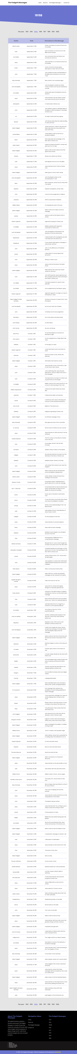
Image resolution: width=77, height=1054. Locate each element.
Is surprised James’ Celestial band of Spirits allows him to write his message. (55, 482)
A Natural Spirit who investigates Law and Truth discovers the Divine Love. (56, 237)
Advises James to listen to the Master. (55, 449)
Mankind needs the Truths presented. (55, 866)
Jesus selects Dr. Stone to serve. (53, 888)
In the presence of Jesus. (51, 812)
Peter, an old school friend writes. (54, 569)
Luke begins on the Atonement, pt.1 (54, 995)
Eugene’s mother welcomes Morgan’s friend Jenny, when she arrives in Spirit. (55, 719)
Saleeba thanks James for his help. (54, 460)
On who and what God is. (51, 741)
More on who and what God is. (53, 747)
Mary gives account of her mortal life (55, 422)
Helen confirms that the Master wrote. (55, 828)
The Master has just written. (52, 801)
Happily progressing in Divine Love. (54, 411)
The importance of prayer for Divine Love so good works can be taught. (56, 378)
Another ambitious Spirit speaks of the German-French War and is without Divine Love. (55, 616)
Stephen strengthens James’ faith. (54, 189)
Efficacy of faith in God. (51, 259)
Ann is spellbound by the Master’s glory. (55, 288)
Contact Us (66, 2)
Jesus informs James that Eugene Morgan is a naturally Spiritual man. (54, 586)
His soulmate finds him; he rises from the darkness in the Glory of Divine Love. (55, 455)
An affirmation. (49, 323)
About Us (45, 2)
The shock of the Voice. (51, 850)
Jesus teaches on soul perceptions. (54, 522)
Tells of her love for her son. (52, 580)
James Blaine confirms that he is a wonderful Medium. (54, 134)
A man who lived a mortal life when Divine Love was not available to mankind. (56, 500)
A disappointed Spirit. (50, 678)
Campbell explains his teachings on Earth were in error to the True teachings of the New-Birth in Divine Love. (56, 550)
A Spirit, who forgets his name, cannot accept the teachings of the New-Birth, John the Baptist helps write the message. (55, 630)
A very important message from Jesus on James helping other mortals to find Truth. (56, 697)
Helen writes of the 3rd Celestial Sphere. (55, 977)
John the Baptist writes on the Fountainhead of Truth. (53, 178)
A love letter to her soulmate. (53, 954)
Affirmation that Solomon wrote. (53, 361)
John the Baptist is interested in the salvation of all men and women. (54, 232)
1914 (27, 32)
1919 (53, 32)
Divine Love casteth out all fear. (53, 156)
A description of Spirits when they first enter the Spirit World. (55, 932)
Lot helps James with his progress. (54, 116)
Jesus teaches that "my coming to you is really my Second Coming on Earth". (56, 806)
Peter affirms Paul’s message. (53, 527)
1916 (40, 32)
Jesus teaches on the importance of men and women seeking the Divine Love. (56, 982)
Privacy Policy (13, 1046)
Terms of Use (13, 1045)
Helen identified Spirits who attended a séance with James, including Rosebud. (55, 683)
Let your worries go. (50, 328)
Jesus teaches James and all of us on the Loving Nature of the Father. (56, 795)
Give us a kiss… (48, 856)
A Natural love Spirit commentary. (54, 395)
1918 (49, 32)
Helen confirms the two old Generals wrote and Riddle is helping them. (55, 471)
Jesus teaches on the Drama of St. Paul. (55, 845)
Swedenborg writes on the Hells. (53, 899)
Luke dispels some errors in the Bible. (55, 161)
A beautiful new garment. (51, 926)
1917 (44, 32)
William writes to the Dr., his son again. (55, 774)
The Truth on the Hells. (51, 910)
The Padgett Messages (55, 2)
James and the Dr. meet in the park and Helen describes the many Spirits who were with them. (55, 128)
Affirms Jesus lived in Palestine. (53, 199)
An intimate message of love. (52, 417)
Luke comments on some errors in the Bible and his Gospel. (55, 51)
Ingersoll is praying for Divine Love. (54, 221)
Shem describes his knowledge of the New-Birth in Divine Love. (55, 139)
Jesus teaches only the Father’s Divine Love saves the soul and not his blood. (55, 98)
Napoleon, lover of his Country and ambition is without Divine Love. (54, 622)
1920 (57, 32)
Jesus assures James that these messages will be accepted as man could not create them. (56, 971)
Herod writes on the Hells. (52, 905)
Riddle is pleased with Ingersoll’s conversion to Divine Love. (53, 227)
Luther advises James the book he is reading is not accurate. (54, 476)
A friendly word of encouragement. (54, 312)
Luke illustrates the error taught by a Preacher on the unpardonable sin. (55, 604)
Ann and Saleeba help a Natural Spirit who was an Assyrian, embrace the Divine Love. (56, 661)
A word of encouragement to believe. (55, 194)
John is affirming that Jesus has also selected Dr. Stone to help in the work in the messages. (55, 372)
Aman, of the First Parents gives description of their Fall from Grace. (54, 68)
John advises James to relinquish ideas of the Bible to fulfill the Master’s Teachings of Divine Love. (56, 110)
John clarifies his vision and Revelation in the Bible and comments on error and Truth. (55, 74)
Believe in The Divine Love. (52, 406)
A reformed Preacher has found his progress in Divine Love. (54, 877)
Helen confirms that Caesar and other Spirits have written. (55, 150)
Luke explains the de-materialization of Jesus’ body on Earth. (55, 511)
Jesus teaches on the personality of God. (56, 763)
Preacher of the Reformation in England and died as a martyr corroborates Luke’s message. (56, 593)
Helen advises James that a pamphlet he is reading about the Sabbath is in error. (56, 736)
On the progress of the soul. (52, 516)
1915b (36, 32)
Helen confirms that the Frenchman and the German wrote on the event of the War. (56, 637)
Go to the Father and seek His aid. (54, 317)
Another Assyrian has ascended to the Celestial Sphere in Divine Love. (55, 667)
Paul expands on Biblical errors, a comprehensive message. (53, 538)
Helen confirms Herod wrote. (52, 915)
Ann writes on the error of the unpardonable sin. (53, 610)
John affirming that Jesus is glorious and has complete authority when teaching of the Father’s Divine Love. (56, 276)
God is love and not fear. (51, 752)
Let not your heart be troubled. (53, 306)
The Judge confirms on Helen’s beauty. (55, 937)
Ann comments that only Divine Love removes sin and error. (55, 57)
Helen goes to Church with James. (54, 172)
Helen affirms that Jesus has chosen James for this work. (54, 270)
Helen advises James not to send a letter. (56, 959)
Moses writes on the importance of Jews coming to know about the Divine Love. (56, 703)
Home (40, 2)
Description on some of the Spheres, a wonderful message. (55, 942)
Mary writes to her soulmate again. (54, 80)
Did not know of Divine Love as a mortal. (55, 428)
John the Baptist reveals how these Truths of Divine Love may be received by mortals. (56, 86)
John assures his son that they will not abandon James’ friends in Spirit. (55, 714)
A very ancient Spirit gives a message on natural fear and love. (56, 243)
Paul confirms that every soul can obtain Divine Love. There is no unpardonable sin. (56, 599)
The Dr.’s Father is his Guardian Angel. (55, 730)
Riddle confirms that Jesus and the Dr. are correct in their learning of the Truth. (56, 384)
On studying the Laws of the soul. (53, 205)
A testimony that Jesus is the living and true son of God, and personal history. (55, 400)
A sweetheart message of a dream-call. (55, 834)
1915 (31, 32)
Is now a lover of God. (50, 861)
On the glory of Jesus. (50, 344)
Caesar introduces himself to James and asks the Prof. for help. (56, 145)
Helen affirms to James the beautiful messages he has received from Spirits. (55, 574)
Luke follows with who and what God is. (55, 768)
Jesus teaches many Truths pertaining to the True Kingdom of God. (56, 948)
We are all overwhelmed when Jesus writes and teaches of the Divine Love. (55, 823)
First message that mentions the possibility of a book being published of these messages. (55, 690)
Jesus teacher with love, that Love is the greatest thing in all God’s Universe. (55, 921)
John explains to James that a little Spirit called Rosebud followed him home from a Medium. (56, 562)
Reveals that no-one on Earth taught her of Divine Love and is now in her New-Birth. (56, 543)
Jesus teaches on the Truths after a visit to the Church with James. (55, 366)
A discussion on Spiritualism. (52, 839)
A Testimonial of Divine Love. (52, 104)
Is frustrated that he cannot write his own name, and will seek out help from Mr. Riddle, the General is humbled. (56, 488)
